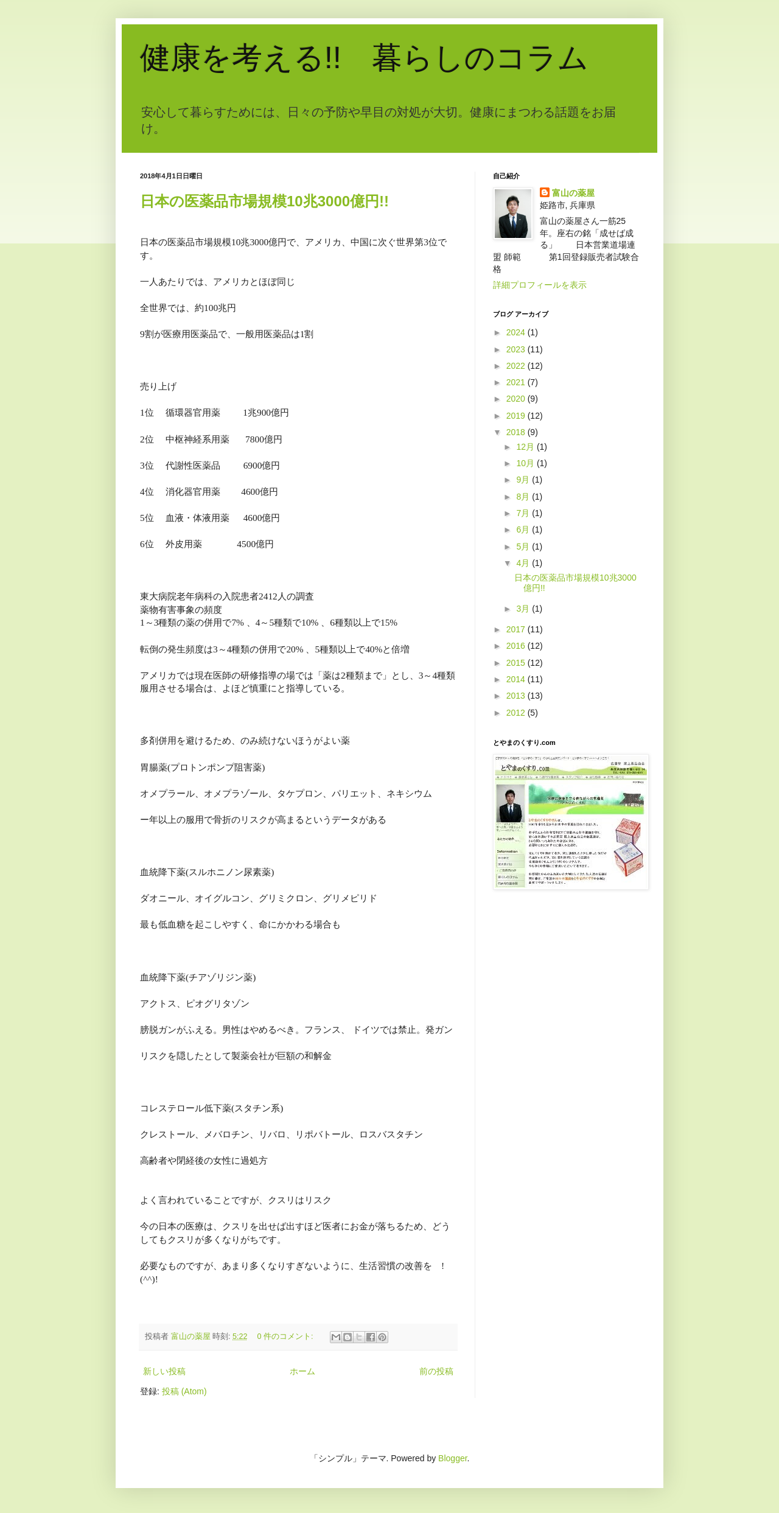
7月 (524, 513)
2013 (517, 696)
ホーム (302, 1371)
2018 (517, 432)
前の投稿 (436, 1371)
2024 (517, 332)
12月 (526, 447)
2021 (517, 382)
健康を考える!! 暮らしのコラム (364, 58)
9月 (524, 479)
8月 (524, 496)
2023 (517, 349)
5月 (524, 546)
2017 (517, 629)
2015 (517, 663)
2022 (517, 366)
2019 (517, 416)
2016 (517, 646)
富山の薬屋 (573, 193)
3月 (524, 608)
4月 (524, 563)
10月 (526, 463)
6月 (524, 529)
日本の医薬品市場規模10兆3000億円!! (264, 201)
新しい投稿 (164, 1371)
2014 (517, 679)
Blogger (452, 1458)
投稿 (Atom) (184, 1391)
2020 (517, 399)
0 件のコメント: (286, 1336)
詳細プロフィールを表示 (540, 285)
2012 (517, 713)
